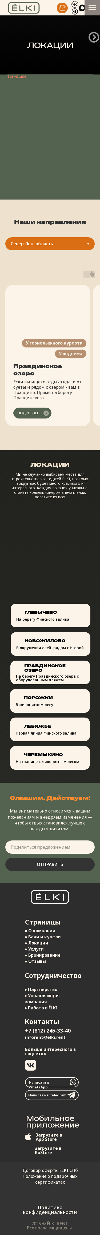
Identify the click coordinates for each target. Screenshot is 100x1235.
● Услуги (34, 949)
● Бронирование (43, 955)
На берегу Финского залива (42, 619)
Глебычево (41, 612)
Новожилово (45, 640)
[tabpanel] (50, 354)
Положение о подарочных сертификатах (50, 1179)
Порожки (38, 697)
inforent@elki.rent (45, 1037)
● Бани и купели (43, 937)
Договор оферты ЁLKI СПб (50, 1170)
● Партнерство (41, 989)
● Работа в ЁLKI (41, 1008)
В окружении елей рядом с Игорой (50, 647)
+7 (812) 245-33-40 (48, 1030)
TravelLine (16, 76)
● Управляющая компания (42, 999)
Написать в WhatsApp (39, 1084)
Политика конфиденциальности (50, 1209)
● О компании (40, 931)
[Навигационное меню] (92, 7)
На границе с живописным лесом (47, 761)
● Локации (37, 943)
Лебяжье (37, 726)
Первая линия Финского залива (46, 733)
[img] (62, 8)
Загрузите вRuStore (48, 1150)
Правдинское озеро (45, 668)
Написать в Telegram (47, 1095)
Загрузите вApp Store (49, 1137)
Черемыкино (43, 754)
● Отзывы (35, 961)
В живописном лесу (34, 704)
